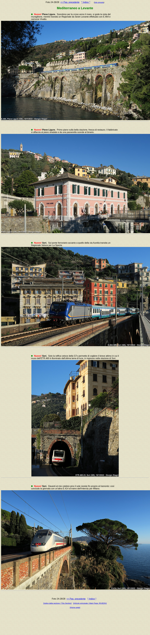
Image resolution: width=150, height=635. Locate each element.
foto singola (99, 2)
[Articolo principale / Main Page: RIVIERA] (90, 603)
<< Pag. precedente (69, 2)
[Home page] (75, 607)
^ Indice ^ (85, 2)
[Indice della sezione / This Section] (57, 603)
